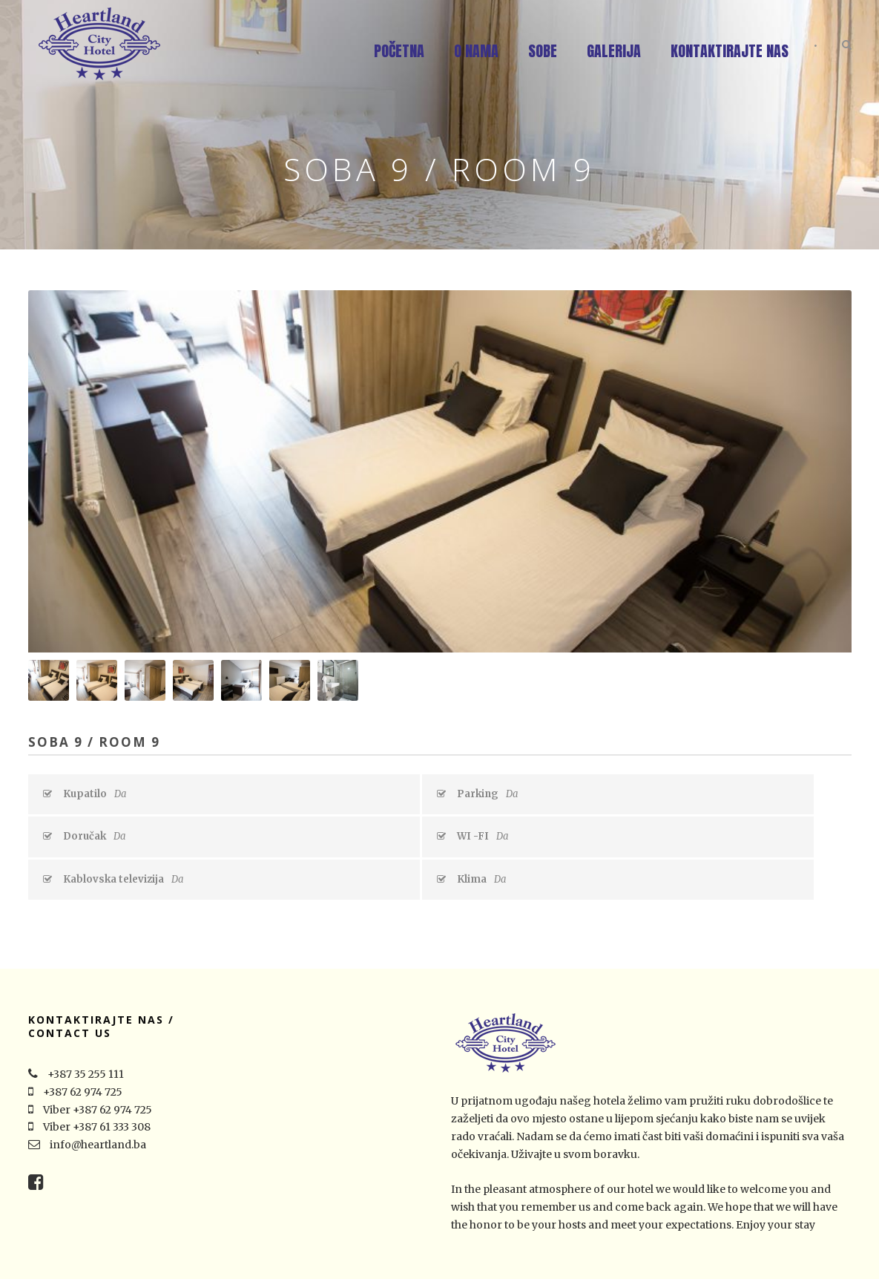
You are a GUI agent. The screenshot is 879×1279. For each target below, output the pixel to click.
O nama (476, 50)
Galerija (614, 50)
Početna (399, 50)
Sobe (542, 50)
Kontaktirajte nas (730, 50)
